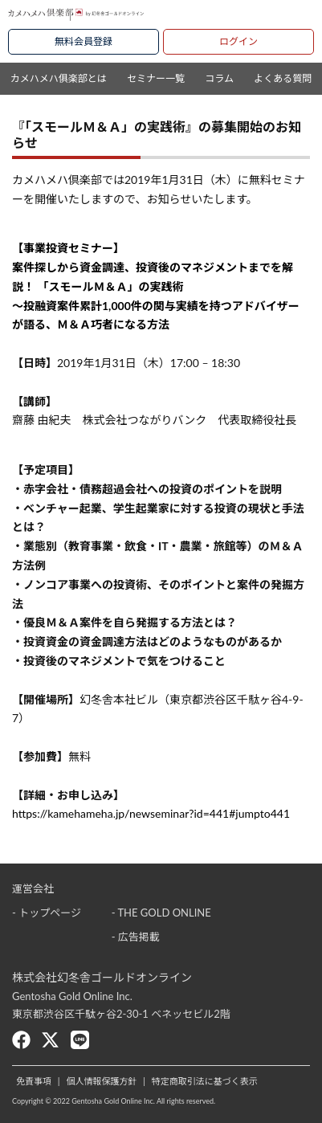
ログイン (238, 41)
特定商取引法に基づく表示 (205, 1081)
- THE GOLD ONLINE (161, 912)
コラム (219, 78)
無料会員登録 (83, 41)
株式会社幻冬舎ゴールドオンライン (102, 977)
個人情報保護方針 (101, 1081)
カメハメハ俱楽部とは (58, 78)
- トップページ (46, 912)
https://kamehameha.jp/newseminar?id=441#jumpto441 (151, 813)
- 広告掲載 (136, 936)
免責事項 (33, 1081)
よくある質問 (283, 78)
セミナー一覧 (156, 78)
